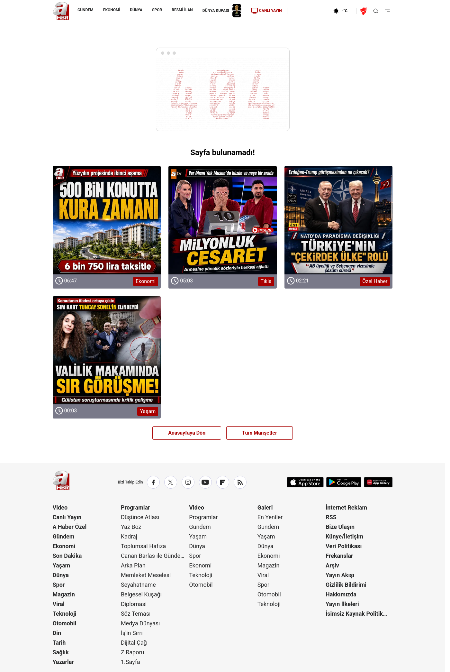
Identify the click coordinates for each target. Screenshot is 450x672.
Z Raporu (132, 652)
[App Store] (305, 482)
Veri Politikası (344, 546)
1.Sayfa (130, 661)
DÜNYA (136, 10)
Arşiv (332, 565)
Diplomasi (134, 604)
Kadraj (129, 536)
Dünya (61, 575)
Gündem (64, 536)
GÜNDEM (85, 10)
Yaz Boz (131, 526)
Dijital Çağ (134, 642)
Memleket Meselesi (146, 575)
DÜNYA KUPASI (221, 10)
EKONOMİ (111, 10)
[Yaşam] (107, 357)
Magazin (64, 594)
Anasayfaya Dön (186, 433)
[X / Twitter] (170, 482)
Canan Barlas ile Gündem (153, 555)
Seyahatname (138, 584)
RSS (331, 517)
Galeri (265, 507)
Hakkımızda (341, 594)
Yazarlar (63, 661)
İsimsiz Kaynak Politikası (358, 613)
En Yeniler (270, 517)
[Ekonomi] (308, 11)
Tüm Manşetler (259, 433)
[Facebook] (153, 482)
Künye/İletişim (344, 536)
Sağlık (61, 652)
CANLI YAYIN (266, 11)
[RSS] (240, 482)
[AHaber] (342, 11)
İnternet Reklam (346, 507)
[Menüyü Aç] (387, 11)
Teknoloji (64, 613)
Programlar (135, 507)
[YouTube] (205, 482)
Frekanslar (339, 555)
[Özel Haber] (338, 227)
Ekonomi (64, 546)
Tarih (59, 642)
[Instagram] (188, 482)
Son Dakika (67, 555)
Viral (59, 604)
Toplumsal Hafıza (143, 546)
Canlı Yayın (67, 517)
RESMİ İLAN (182, 10)
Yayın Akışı (340, 575)
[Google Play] (343, 482)
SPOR (157, 10)
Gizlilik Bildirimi (346, 584)
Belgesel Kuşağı (141, 594)
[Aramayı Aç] (376, 11)
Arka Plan (133, 565)
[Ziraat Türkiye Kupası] (364, 11)
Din (57, 633)
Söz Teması (136, 613)
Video (60, 507)
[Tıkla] (222, 227)
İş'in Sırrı (132, 633)
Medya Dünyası (140, 623)
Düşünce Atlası (140, 517)
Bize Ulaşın (340, 526)
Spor (59, 584)
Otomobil (64, 623)
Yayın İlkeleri (342, 604)
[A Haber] (61, 11)
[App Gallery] (378, 482)
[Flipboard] (222, 482)
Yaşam (61, 565)
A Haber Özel (70, 526)
